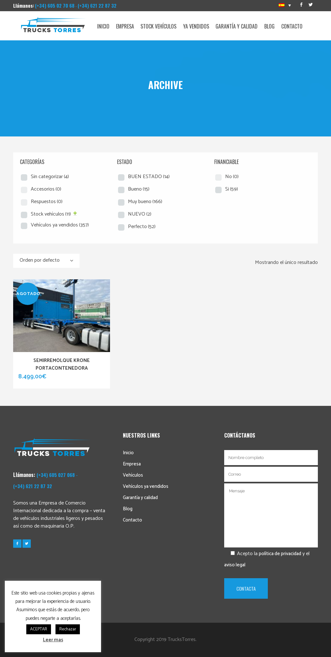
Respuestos (47, 201)
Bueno (138, 189)
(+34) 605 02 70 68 (54, 5)
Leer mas (53, 640)
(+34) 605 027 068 (56, 474)
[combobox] (46, 261)
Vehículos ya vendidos (60, 225)
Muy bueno (145, 201)
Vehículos (133, 475)
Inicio (128, 453)
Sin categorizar (50, 176)
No (232, 176)
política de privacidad (280, 554)
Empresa (132, 464)
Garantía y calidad (140, 498)
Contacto (132, 520)
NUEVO (139, 214)
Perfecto (142, 226)
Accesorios (46, 189)
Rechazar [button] (67, 629)
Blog (127, 509)
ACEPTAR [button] (38, 629)
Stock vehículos (51, 214)
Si (231, 189)
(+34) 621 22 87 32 (97, 5)
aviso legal (234, 565)
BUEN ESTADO (149, 176)
